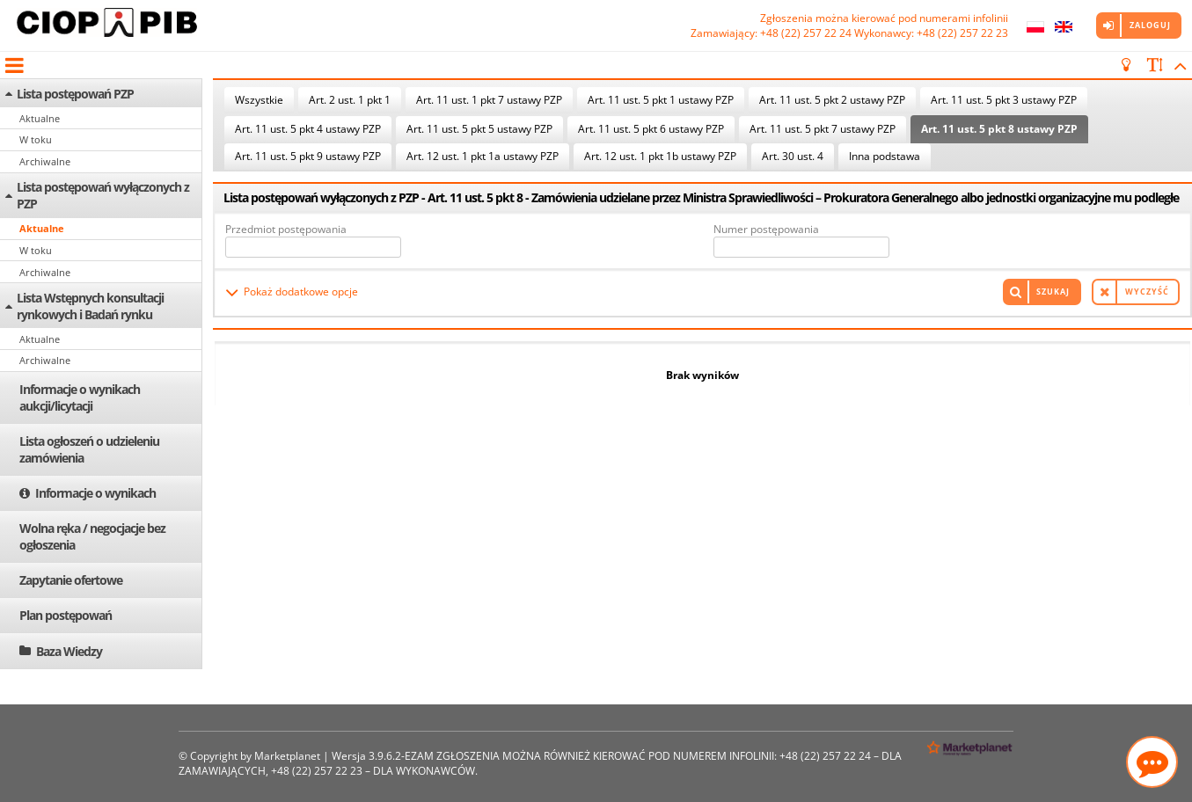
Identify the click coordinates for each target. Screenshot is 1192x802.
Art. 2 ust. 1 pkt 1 (350, 99)
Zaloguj (1150, 25)
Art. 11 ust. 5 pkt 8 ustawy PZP (999, 128)
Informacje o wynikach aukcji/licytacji (79, 397)
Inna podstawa (884, 156)
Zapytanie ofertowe (70, 580)
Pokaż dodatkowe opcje (301, 291)
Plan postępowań (65, 615)
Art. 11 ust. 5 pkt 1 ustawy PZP (661, 99)
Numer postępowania (766, 229)
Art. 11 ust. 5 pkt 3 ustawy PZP (1004, 99)
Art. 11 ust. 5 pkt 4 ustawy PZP (308, 128)
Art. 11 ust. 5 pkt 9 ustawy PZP (308, 156)
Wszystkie (259, 99)
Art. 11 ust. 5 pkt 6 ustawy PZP (651, 128)
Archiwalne (44, 161)
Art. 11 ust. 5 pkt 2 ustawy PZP (832, 99)
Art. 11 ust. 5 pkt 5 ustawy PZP (479, 128)
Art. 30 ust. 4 (792, 156)
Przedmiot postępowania (286, 229)
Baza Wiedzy (69, 651)
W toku (35, 139)
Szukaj (1053, 291)
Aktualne (39, 118)
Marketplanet (287, 755)
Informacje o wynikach (95, 493)
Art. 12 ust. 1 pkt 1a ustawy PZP (482, 156)
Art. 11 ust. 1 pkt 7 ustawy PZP (489, 99)
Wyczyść (1147, 291)
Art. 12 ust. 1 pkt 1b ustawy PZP (660, 156)
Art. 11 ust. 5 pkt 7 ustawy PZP (823, 128)
